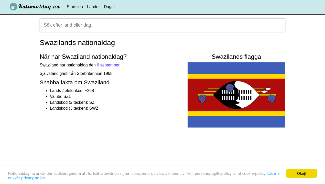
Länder (93, 7)
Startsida (75, 7)
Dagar (109, 7)
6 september (108, 65)
